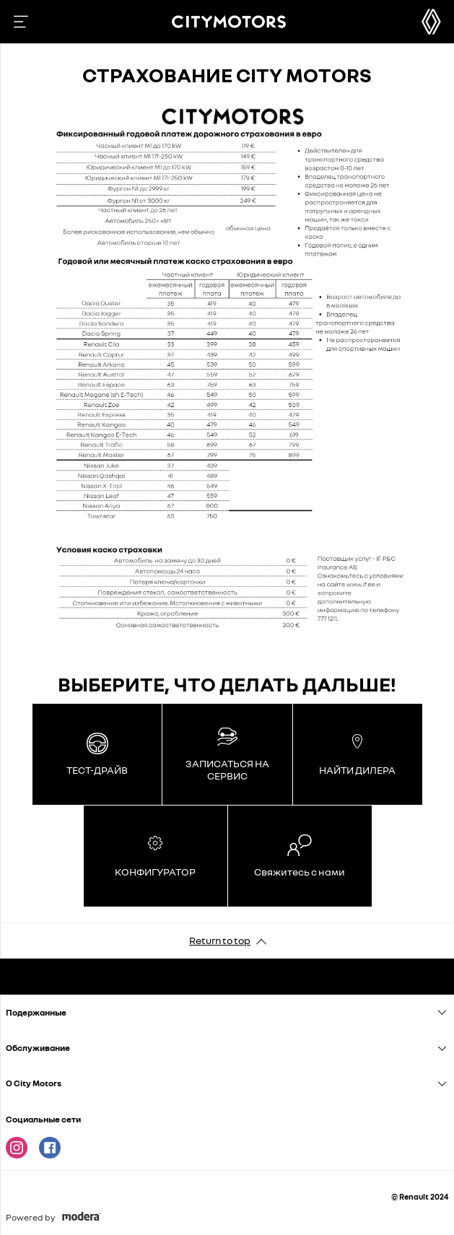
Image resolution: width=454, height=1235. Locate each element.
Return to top (219, 940)
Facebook (50, 1147)
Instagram (16, 1147)
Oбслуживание (38, 1047)
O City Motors (33, 1083)
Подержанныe (36, 1012)
